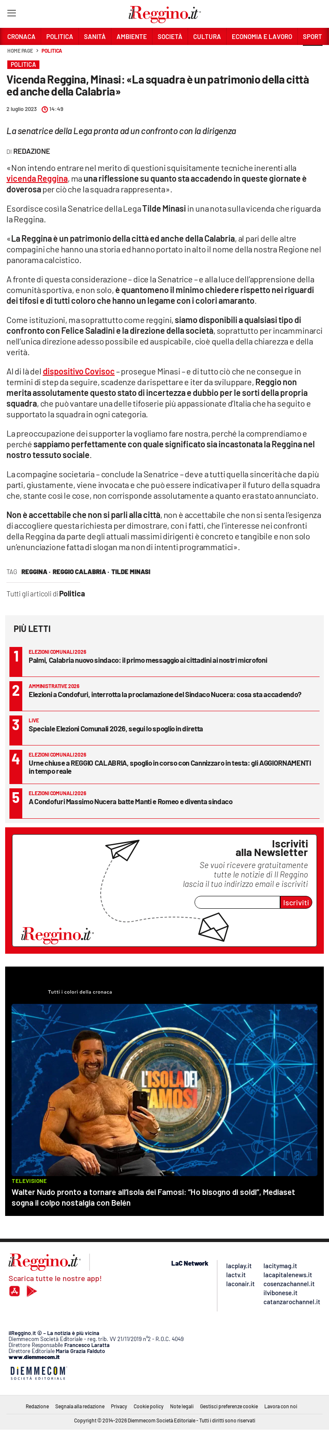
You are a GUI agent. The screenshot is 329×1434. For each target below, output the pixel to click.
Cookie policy (149, 1406)
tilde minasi (130, 571)
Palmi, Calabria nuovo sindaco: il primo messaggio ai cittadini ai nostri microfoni (148, 660)
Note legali (182, 1406)
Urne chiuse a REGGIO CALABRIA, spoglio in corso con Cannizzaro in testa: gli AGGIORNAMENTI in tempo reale (170, 766)
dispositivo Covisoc (79, 371)
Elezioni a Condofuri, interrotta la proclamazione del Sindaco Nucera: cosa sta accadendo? (165, 694)
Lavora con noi (280, 1406)
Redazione (37, 1406)
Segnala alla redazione (80, 1406)
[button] (313, 55)
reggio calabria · (81, 571)
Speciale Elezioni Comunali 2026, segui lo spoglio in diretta (116, 728)
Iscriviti (296, 902)
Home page (20, 51)
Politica (52, 51)
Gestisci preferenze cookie (229, 1406)
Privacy (119, 1406)
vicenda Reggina (37, 178)
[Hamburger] (11, 15)
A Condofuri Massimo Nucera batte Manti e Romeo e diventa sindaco (131, 801)
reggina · (36, 571)
